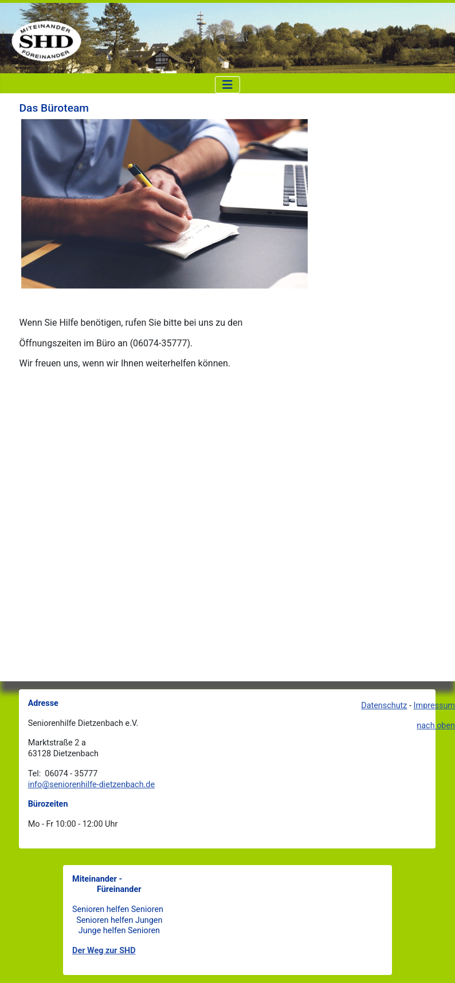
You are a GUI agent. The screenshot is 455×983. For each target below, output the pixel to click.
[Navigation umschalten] (227, 84)
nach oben (436, 726)
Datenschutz (384, 705)
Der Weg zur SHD (104, 951)
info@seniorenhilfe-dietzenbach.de (91, 784)
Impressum (434, 705)
